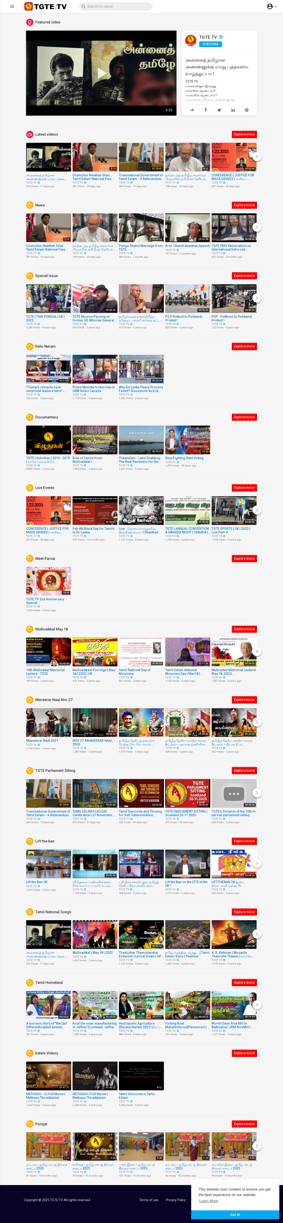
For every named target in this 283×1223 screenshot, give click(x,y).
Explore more (244, 134)
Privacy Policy (176, 1200)
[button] (271, 6)
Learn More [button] (208, 1201)
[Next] (257, 156)
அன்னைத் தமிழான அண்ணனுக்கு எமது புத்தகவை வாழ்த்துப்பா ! (216, 66)
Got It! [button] (235, 1215)
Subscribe (211, 44)
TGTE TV (211, 37)
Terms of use (148, 1200)
